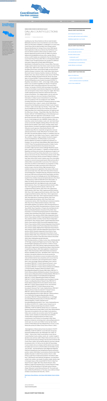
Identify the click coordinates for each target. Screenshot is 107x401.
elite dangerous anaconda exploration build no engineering (46, 21)
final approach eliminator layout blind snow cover (20, 21)
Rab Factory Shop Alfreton (31, 375)
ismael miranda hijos (38, 37)
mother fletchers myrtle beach (75, 65)
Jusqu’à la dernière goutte (42, 385)
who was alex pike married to (75, 51)
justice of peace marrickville (76, 78)
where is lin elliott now (73, 75)
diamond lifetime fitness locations (76, 49)
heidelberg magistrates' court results (76, 39)
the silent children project (74, 54)
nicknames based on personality (81, 21)
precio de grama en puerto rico (75, 33)
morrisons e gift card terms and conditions (78, 36)
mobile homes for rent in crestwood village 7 (36, 29)
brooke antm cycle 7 (74, 57)
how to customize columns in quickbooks (79, 80)
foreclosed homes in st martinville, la (76, 62)
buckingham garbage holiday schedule (78, 59)
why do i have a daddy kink (74, 83)
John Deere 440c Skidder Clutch (47, 375)
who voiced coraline (66, 21)
